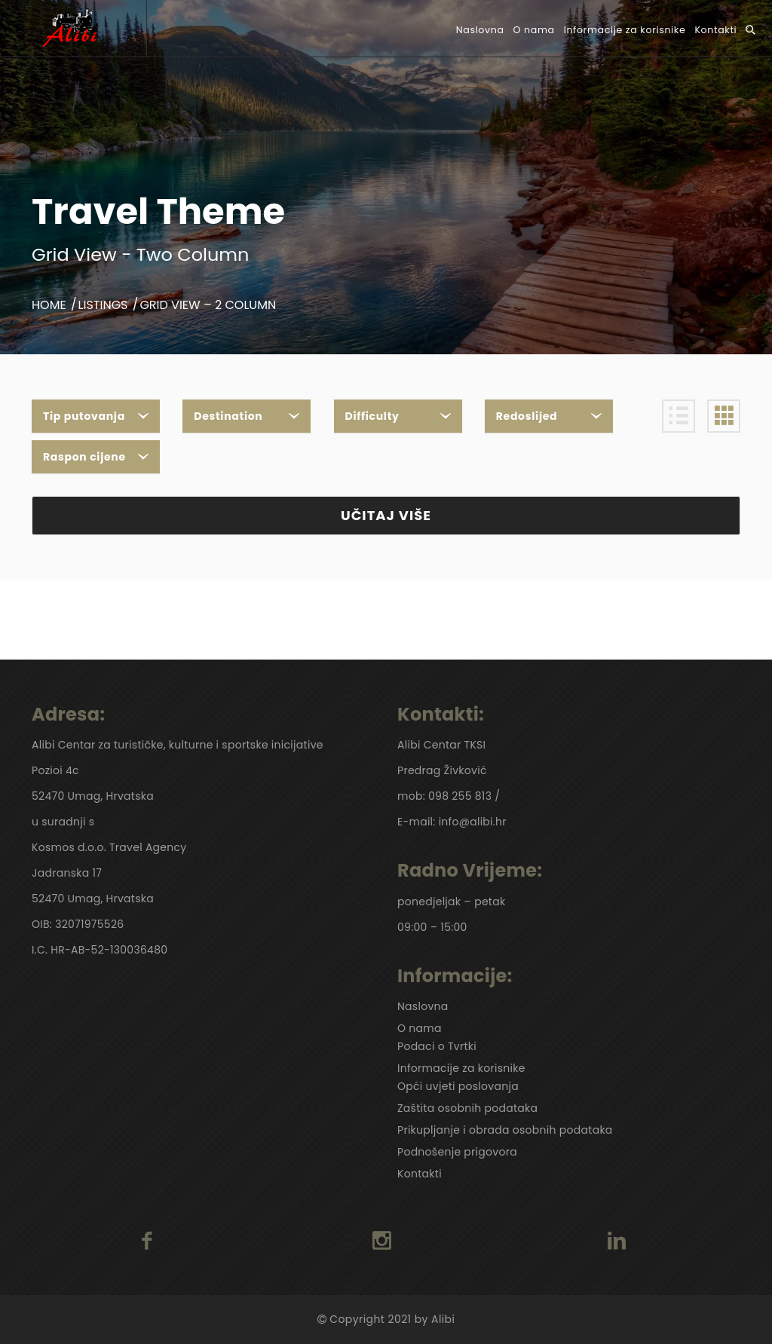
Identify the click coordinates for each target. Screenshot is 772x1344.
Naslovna (480, 29)
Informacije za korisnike (625, 29)
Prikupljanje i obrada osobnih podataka (505, 1129)
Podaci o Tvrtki (436, 1046)
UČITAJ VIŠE (386, 515)
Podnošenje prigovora (457, 1151)
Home (49, 305)
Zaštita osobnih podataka (467, 1108)
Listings (103, 305)
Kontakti (715, 29)
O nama (534, 29)
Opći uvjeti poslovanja (458, 1086)
